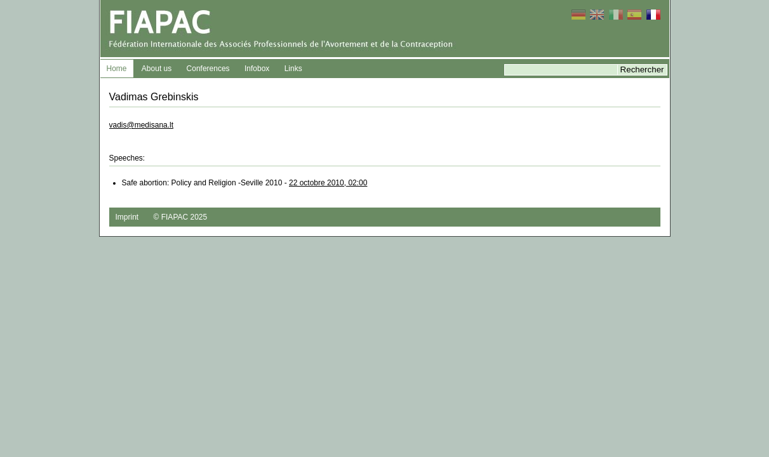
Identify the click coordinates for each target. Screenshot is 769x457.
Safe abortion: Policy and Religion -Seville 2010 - (245, 182)
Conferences (208, 68)
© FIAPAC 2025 (181, 217)
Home (117, 68)
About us (156, 68)
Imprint (127, 217)
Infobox (256, 68)
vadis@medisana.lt (141, 125)
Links (293, 68)
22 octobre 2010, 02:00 (328, 182)
